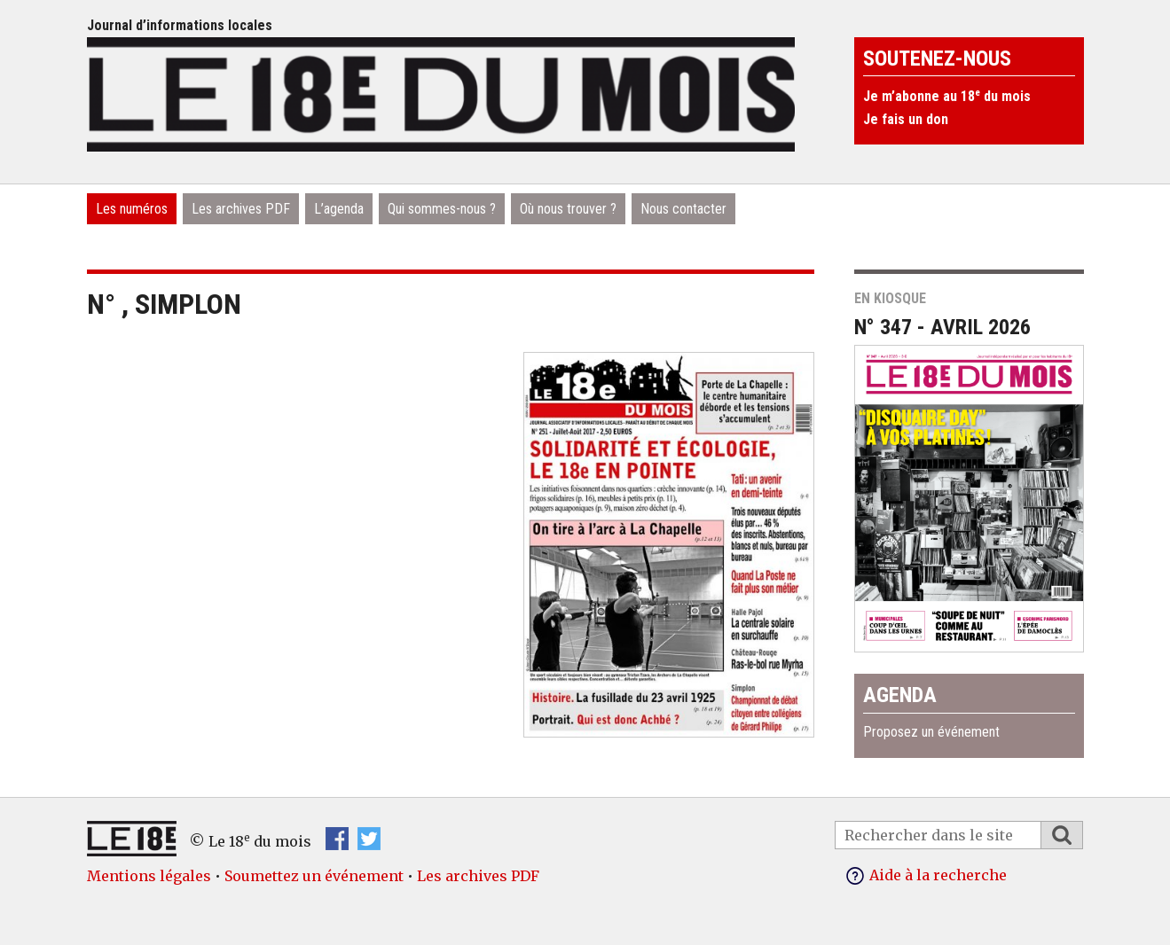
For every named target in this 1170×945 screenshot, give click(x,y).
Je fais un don (905, 119)
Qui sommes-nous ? (442, 208)
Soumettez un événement (314, 876)
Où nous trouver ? (568, 208)
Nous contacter (683, 208)
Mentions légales (149, 876)
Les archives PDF (241, 208)
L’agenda (339, 208)
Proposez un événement (931, 731)
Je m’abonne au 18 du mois (947, 96)
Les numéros (132, 208)
